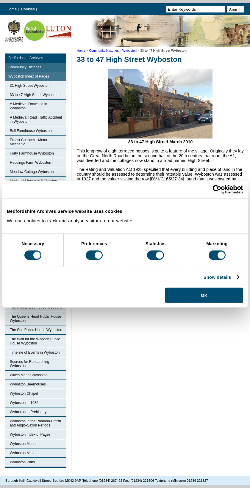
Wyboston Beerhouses (28, 384)
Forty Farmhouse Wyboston (32, 153)
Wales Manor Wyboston (29, 375)
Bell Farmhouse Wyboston (31, 131)
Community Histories (104, 50)
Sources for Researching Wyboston (29, 364)
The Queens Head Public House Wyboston (35, 318)
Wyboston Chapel (24, 393)
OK (204, 294)
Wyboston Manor (23, 444)
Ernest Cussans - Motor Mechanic (28, 142)
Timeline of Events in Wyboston (35, 352)
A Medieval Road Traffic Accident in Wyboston (36, 119)
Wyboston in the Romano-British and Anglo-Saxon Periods (35, 423)
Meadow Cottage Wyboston (32, 172)
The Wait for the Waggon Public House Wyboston (35, 341)
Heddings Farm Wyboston (30, 162)
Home (12, 9)
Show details (217, 277)
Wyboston (129, 50)
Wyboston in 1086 (24, 403)
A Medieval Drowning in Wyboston (28, 106)
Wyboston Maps (22, 453)
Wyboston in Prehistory (28, 412)
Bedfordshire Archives (25, 58)
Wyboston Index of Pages (28, 76)
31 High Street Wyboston (29, 86)
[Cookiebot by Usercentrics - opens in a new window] (217, 189)
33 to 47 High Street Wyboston (34, 95)
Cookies (28, 9)
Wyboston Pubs (22, 462)
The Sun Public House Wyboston (36, 330)
